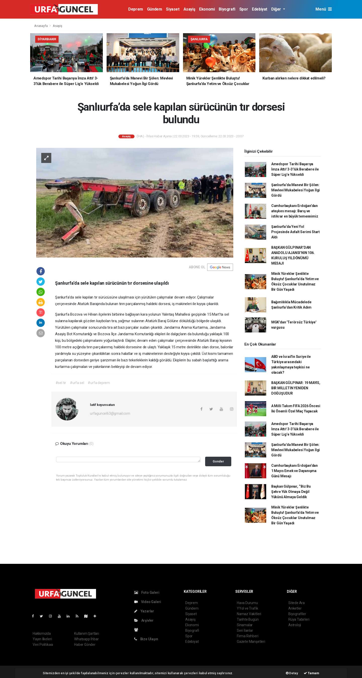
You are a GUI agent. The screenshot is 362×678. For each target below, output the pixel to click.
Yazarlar (144, 611)
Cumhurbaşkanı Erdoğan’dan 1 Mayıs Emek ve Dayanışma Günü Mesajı (294, 470)
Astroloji (294, 625)
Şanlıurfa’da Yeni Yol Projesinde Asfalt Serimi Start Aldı (295, 232)
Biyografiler (297, 614)
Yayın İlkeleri (42, 639)
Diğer (276, 9)
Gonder (218, 461)
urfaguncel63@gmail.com (110, 413)
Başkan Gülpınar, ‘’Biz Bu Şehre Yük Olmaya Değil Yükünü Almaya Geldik (291, 491)
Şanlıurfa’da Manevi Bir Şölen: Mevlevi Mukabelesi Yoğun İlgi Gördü (295, 190)
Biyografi (227, 9)
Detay (292, 673)
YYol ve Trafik (247, 608)
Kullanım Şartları (86, 633)
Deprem (135, 9)
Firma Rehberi (247, 636)
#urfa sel (77, 383)
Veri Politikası (43, 645)
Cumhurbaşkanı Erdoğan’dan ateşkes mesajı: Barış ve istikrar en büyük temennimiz (294, 211)
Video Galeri (147, 602)
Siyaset (172, 9)
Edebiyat (259, 9)
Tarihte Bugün (248, 619)
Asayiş (189, 9)
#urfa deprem (99, 383)
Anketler (294, 608)
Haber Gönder (85, 645)
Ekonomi (207, 9)
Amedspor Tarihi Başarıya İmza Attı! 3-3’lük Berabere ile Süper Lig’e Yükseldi (295, 169)
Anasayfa (41, 26)
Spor (243, 9)
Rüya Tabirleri (298, 619)
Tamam (311, 673)
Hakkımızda (42, 633)
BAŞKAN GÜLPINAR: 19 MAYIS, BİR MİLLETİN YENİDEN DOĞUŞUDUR (295, 388)
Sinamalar (245, 625)
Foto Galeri (146, 592)
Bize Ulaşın (146, 639)
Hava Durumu (247, 603)
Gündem (154, 9)
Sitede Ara (296, 603)
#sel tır (61, 383)
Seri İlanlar (245, 630)
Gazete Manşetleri (251, 642)
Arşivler (144, 620)
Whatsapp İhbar (86, 639)
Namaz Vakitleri (249, 614)
